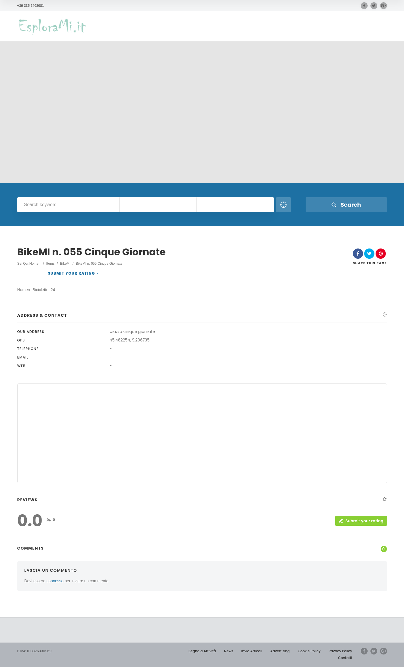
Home (33, 264)
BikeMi (65, 264)
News (228, 651)
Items (50, 264)
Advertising (280, 651)
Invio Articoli (251, 651)
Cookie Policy (309, 651)
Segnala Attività (202, 651)
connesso (54, 581)
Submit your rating (71, 273)
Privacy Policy (340, 651)
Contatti (345, 657)
